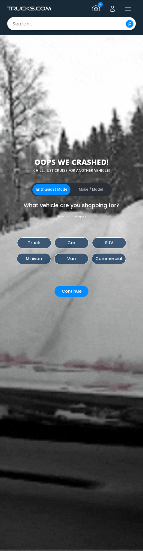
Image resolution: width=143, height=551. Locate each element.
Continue (72, 291)
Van (71, 259)
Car (71, 243)
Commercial (108, 259)
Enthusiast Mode (51, 189)
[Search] (129, 24)
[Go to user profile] (112, 8)
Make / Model (91, 189)
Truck (34, 243)
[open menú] (128, 8)
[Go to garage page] (97, 8)
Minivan (34, 259)
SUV (109, 243)
